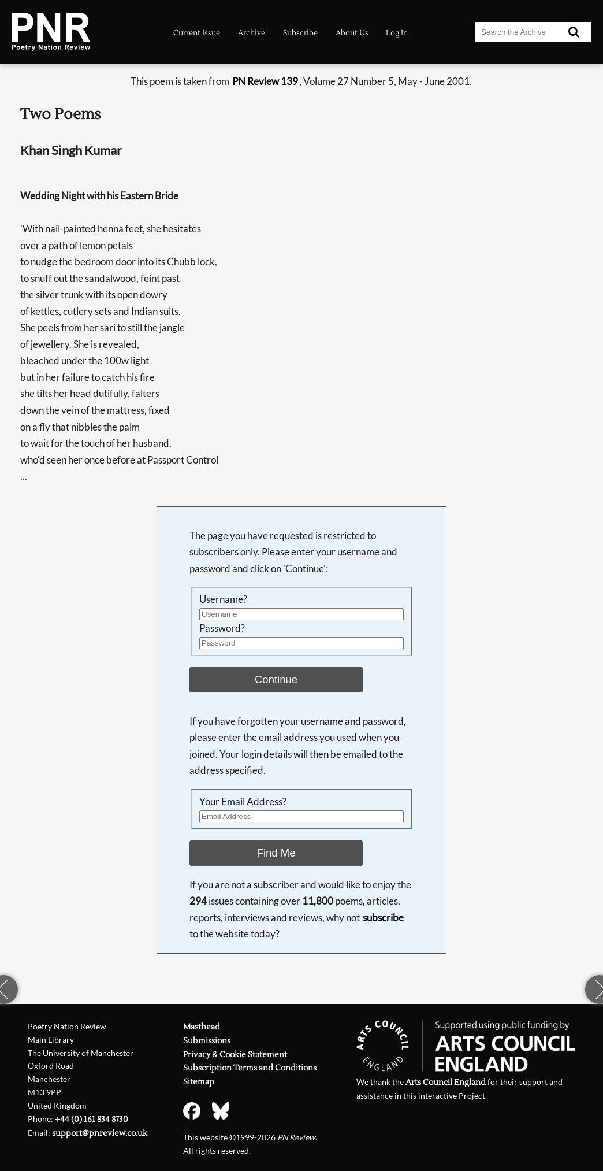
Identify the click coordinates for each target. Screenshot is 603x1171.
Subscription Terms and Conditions (250, 1068)
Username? (223, 599)
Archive (251, 33)
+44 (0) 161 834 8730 (91, 1119)
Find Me (276, 853)
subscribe (383, 917)
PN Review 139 (265, 81)
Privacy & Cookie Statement (235, 1055)
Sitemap (198, 1082)
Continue (276, 679)
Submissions (206, 1041)
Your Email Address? (242, 801)
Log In (397, 33)
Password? (222, 628)
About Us (352, 33)
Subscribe (300, 33)
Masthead (201, 1027)
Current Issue (196, 33)
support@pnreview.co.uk (99, 1133)
